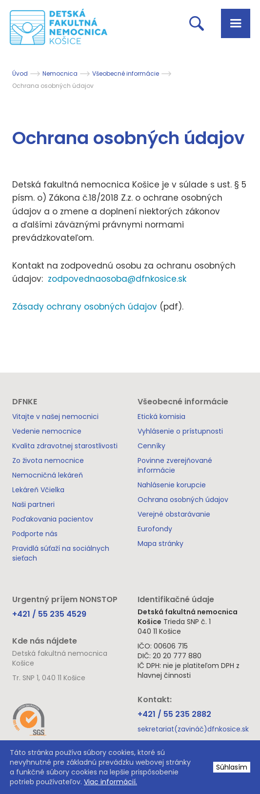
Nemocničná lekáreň (47, 475)
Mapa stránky (160, 543)
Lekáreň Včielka (38, 490)
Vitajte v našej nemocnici (55, 416)
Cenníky (151, 446)
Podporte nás (35, 534)
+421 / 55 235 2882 (174, 714)
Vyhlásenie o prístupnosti (180, 431)
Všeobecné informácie (125, 73)
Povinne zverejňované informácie (175, 465)
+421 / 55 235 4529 (49, 614)
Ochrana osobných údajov (183, 499)
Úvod (20, 73)
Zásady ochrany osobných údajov (86, 307)
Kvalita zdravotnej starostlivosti (65, 446)
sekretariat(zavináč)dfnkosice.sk (193, 729)
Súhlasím (231, 767)
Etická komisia (161, 416)
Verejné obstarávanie (174, 514)
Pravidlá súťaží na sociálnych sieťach (60, 553)
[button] (235, 23)
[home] (53, 27)
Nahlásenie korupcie (172, 485)
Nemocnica (60, 73)
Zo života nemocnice (48, 460)
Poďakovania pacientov (52, 519)
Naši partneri (33, 504)
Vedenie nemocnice (46, 431)
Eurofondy (155, 529)
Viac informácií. (110, 782)
